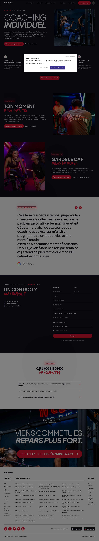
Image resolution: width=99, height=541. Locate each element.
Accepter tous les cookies (57, 67)
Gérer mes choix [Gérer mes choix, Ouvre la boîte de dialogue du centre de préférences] (44, 67)
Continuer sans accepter (71, 56)
